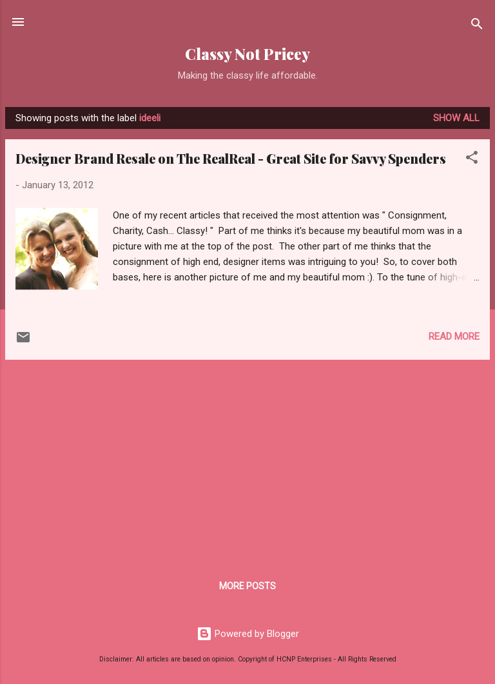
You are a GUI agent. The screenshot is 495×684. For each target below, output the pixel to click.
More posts (247, 586)
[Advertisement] (247, 460)
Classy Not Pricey (247, 54)
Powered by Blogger (248, 634)
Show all (456, 118)
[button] (472, 160)
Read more (454, 336)
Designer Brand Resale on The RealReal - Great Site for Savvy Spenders (230, 158)
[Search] (477, 26)
